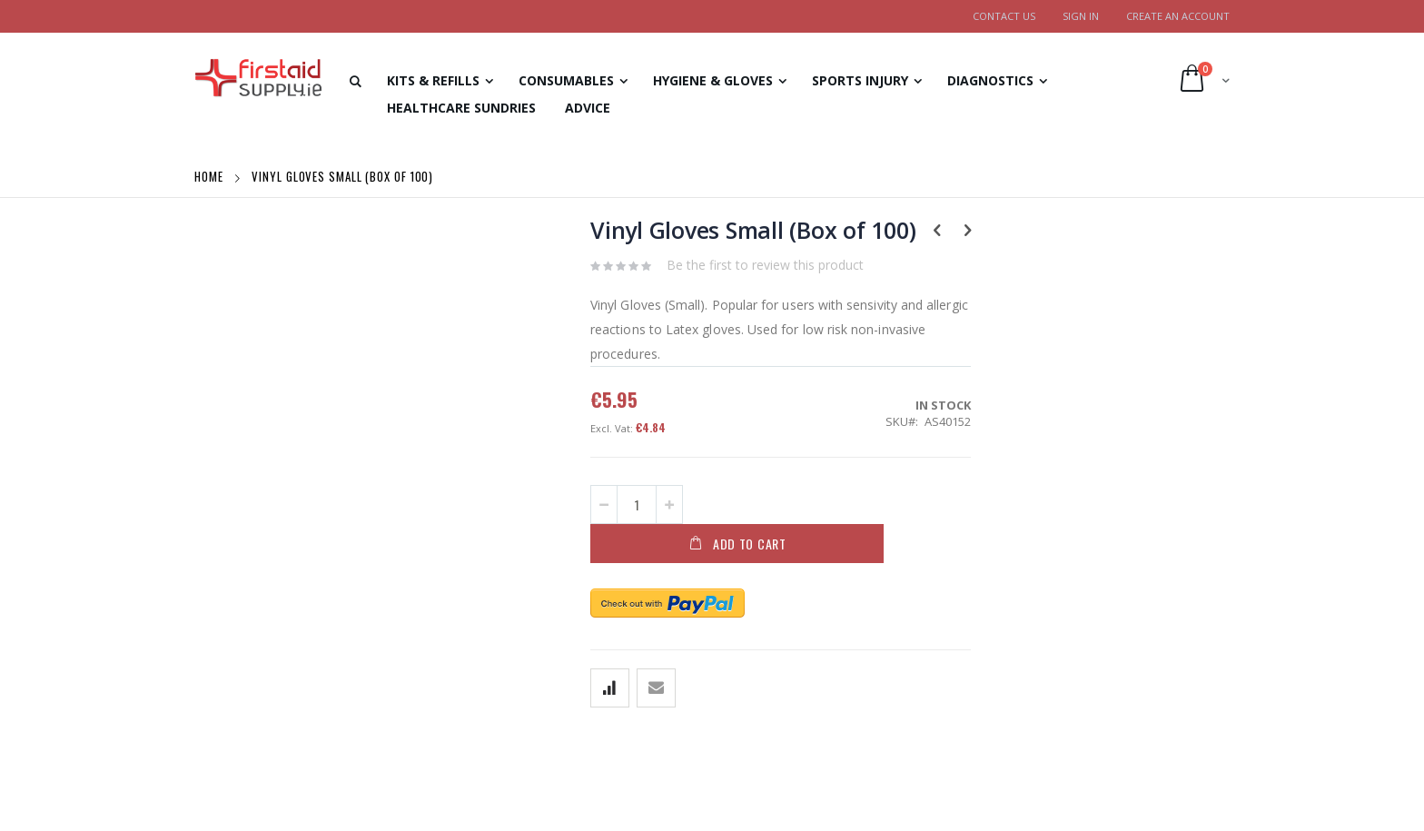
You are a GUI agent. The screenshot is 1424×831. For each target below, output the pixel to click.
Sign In (1081, 16)
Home (210, 176)
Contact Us (1004, 16)
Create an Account (1178, 16)
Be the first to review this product (765, 264)
